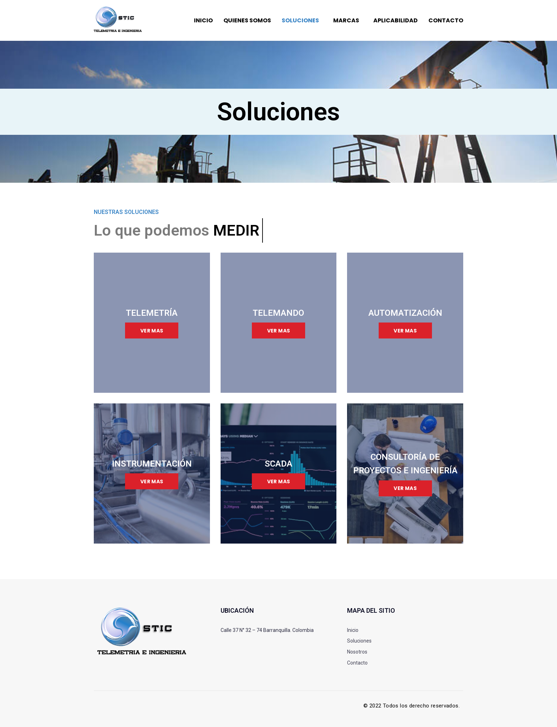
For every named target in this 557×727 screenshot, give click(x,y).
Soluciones (300, 20)
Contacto (445, 20)
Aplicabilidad (395, 20)
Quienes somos (247, 20)
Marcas (346, 20)
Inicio (203, 20)
